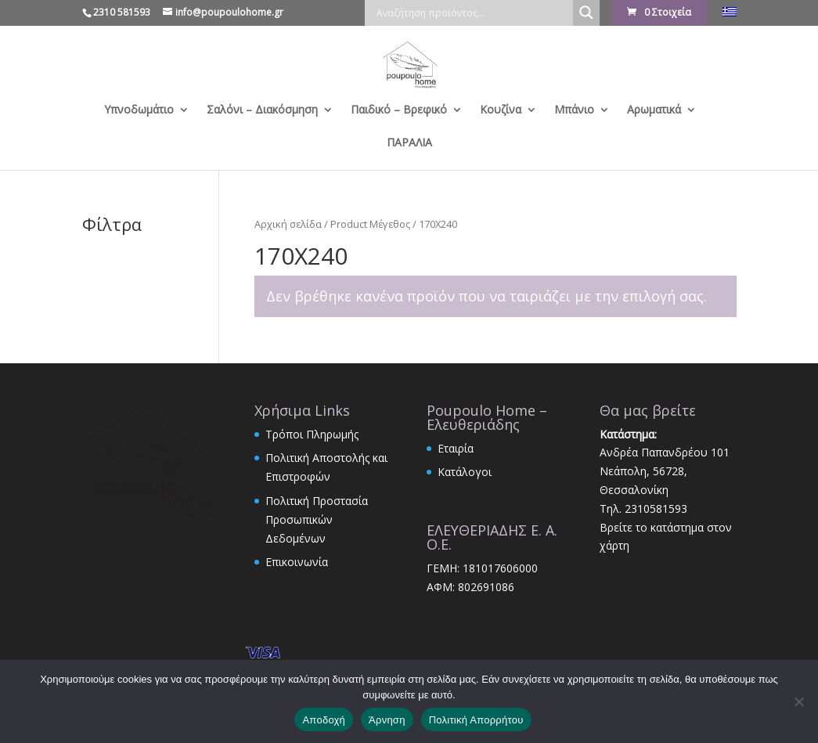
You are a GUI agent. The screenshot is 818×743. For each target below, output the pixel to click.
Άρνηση (387, 720)
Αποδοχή (323, 720)
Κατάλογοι (465, 471)
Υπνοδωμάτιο (139, 110)
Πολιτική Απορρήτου (476, 720)
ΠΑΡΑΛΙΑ (409, 143)
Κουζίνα (500, 110)
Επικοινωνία (296, 561)
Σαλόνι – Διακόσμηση (262, 110)
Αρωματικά (654, 110)
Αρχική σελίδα (288, 224)
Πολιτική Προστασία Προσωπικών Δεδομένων (316, 519)
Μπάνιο (574, 110)
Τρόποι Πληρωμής (312, 434)
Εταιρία (456, 448)
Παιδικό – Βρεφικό (399, 110)
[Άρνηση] (798, 701)
